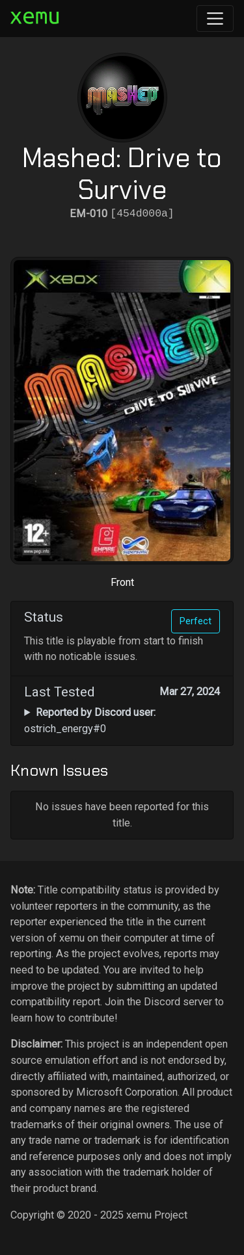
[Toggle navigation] (215, 18)
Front (122, 582)
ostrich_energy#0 (89, 720)
